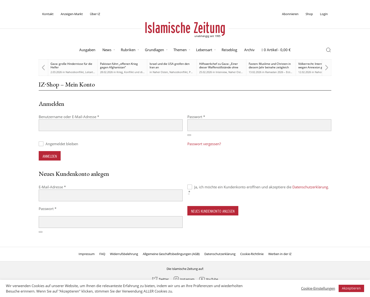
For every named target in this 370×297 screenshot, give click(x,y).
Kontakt (48, 14)
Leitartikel (91, 72)
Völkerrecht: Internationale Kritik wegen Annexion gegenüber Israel (319, 67)
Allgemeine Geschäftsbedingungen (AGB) (171, 254)
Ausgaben (87, 49)
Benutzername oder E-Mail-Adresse (78, 116)
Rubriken (128, 49)
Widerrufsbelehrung (124, 254)
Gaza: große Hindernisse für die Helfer (71, 65)
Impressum (87, 254)
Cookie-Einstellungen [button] (318, 288)
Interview (221, 72)
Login (324, 14)
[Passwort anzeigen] (189, 135)
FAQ (102, 254)
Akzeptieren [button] (351, 288)
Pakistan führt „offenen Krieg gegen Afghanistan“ (119, 65)
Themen (180, 49)
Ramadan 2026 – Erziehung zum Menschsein (292, 72)
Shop (309, 14)
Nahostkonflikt (75, 72)
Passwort (205, 116)
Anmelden (49, 156)
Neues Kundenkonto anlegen (213, 211)
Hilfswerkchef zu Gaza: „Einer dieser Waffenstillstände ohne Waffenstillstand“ (218, 67)
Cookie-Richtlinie (252, 254)
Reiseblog (229, 49)
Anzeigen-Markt (72, 14)
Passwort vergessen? (204, 143)
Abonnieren (290, 14)
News (106, 49)
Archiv (249, 49)
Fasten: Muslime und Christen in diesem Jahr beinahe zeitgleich (270, 65)
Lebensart (204, 49)
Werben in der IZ (279, 254)
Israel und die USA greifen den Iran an (169, 65)
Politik (193, 72)
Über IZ (95, 14)
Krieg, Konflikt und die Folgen (135, 72)
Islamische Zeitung (185, 27)
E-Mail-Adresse (62, 186)
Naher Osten (160, 72)
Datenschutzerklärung (310, 187)
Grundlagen (154, 49)
